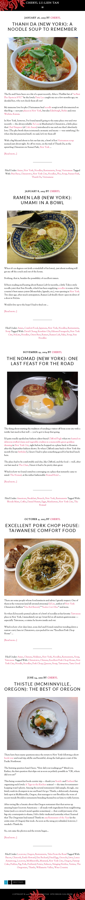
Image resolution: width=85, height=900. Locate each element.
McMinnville (33, 861)
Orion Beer (35, 334)
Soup (58, 170)
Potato (40, 864)
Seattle (58, 781)
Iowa (71, 857)
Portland (70, 781)
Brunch (40, 498)
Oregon (30, 854)
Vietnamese (63, 140)
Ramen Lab (54, 334)
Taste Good (74, 663)
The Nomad (15, 475)
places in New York (32, 110)
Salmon (47, 864)
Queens (47, 663)
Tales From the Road (57, 854)
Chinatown (26, 173)
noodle (48, 107)
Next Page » (18, 882)
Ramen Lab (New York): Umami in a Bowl (42, 200)
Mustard (44, 861)
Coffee (23, 501)
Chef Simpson (15, 127)
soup (71, 140)
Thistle (31, 867)
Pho (59, 173)
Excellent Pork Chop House (62, 660)
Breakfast (31, 498)
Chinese (28, 657)
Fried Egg (53, 857)
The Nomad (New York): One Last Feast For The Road (42, 361)
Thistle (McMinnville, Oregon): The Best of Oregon (42, 686)
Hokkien (37, 657)
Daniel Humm (34, 501)
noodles (61, 288)
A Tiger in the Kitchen (35, 784)
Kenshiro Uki (44, 331)
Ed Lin (52, 604)
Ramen (45, 334)
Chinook (16, 857)
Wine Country (61, 867)
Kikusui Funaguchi (60, 331)
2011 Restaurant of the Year (56, 817)
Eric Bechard (42, 857)
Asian (20, 170)
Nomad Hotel (52, 475)
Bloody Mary (13, 501)
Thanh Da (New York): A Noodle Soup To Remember (42, 26)
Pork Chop (37, 663)
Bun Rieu (15, 173)
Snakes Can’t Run (50, 607)
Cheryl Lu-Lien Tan (42, 3)
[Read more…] (10, 154)
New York (44, 147)
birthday (22, 452)
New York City (40, 173)
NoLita (17, 334)
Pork (24, 864)
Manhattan (52, 501)
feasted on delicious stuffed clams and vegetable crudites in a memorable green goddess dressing (42, 442)
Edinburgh (55, 110)
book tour (9, 758)
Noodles (38, 170)
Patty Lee (39, 97)
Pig (19, 864)
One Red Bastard (31, 607)
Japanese (43, 328)
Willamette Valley (44, 867)
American (21, 498)
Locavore (21, 854)
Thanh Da (36, 177)
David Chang (30, 331)
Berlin (64, 110)
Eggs (44, 501)
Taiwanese (76, 613)
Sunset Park (73, 173)
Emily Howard (28, 857)
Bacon (8, 857)
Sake (63, 334)
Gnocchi (63, 857)
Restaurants (49, 170)
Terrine (72, 864)
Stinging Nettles (60, 864)
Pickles (13, 864)
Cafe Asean (31, 127)
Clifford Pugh (55, 438)
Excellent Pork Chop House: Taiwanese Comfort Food (42, 528)
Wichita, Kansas (11, 114)
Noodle (18, 663)
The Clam (23, 465)
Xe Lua (36, 124)
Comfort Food (31, 328)
